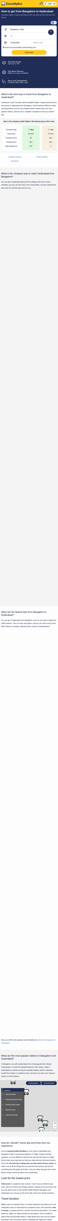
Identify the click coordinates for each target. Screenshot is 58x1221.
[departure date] (20, 42)
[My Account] (41, 3)
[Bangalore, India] (32, 29)
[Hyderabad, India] (32, 36)
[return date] (43, 42)
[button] (45, 934)
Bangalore (33, 894)
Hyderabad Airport (8, 1090)
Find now (45, 234)
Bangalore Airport (37, 1086)
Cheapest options (14, 157)
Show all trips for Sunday (28, 502)
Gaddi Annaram (7, 1086)
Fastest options (42, 157)
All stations (15, 161)
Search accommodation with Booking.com (20, 47)
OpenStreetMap (46, 941)
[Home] (19, 3)
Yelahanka (46, 1083)
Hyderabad (49, 894)
